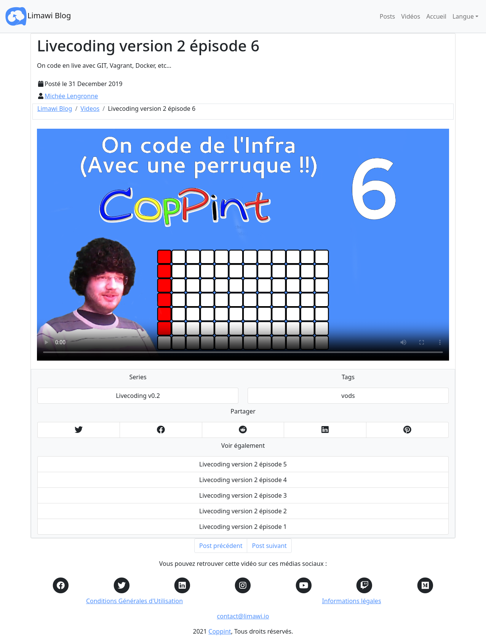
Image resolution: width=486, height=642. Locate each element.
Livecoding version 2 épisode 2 (243, 511)
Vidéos (410, 16)
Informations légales (351, 601)
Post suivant (269, 545)
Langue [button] (463, 16)
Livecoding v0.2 (138, 395)
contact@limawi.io (243, 616)
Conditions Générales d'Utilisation (134, 601)
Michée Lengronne (71, 96)
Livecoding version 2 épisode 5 (243, 464)
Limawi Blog (38, 16)
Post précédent (220, 545)
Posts (387, 16)
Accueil (436, 16)
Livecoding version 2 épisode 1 (243, 526)
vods (348, 395)
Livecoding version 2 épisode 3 (243, 495)
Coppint (219, 631)
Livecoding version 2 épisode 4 (243, 480)
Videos (89, 108)
